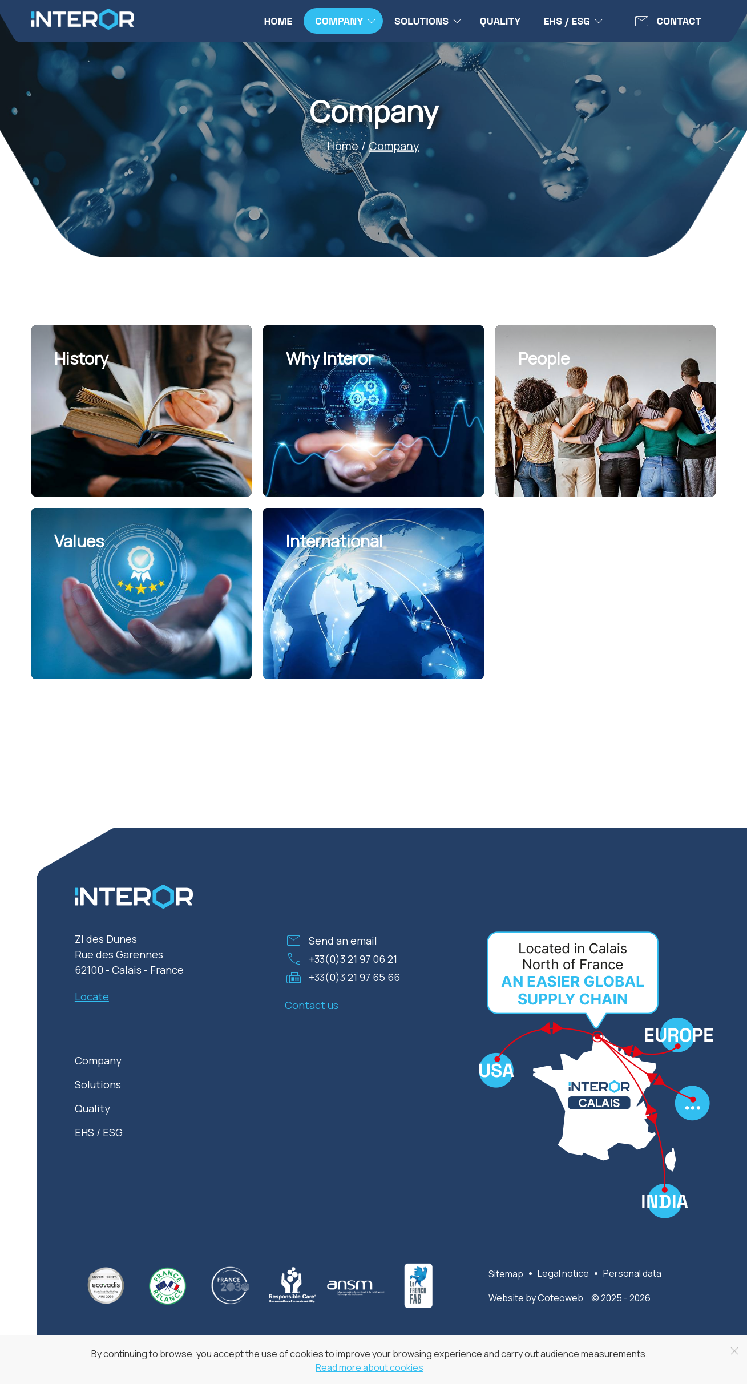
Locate (92, 996)
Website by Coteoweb (535, 1298)
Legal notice (563, 1273)
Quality (92, 1108)
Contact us (311, 1005)
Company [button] (346, 20)
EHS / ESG (99, 1132)
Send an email (343, 940)
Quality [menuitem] (500, 20)
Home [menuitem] (278, 20)
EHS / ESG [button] (573, 20)
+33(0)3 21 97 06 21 (353, 959)
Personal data (632, 1273)
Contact (679, 20)
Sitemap (505, 1274)
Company (98, 1060)
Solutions (98, 1084)
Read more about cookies (369, 1367)
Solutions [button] (428, 20)
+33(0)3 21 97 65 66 (354, 977)
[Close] (734, 1351)
